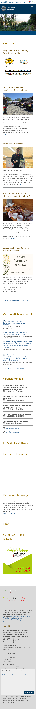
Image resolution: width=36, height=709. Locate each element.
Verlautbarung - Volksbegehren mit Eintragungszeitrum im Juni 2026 (15, 333)
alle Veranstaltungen (12, 428)
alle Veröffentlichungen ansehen (14, 368)
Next (33, 23)
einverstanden (29, 692)
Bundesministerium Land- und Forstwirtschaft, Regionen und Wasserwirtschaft (16, 618)
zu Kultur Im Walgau (12, 432)
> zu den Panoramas (9, 513)
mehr (5, 134)
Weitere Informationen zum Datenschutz (15, 675)
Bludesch (11, 2)
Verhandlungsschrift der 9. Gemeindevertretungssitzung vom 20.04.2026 (14, 323)
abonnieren (24, 300)
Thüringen (22, 2)
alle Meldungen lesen (11, 300)
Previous (3, 23)
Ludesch (17, 2)
